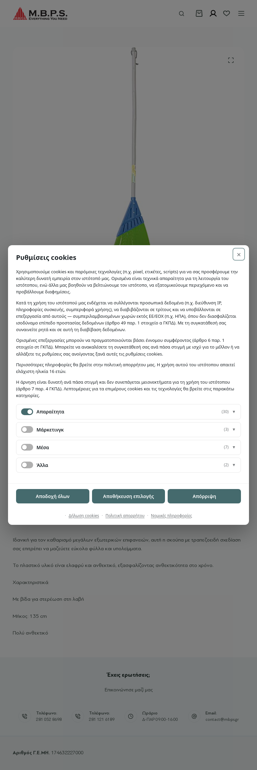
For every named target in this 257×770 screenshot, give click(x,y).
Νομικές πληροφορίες (171, 515)
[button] (128, 411)
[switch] (27, 429)
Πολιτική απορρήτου (125, 515)
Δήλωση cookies (84, 515)
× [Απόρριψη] (239, 254)
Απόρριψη (204, 496)
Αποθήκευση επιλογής (128, 496)
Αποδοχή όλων (53, 496)
